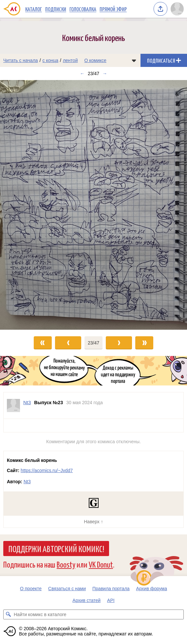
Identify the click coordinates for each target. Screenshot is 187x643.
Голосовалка (82, 8)
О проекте (31, 588)
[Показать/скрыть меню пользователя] (177, 9)
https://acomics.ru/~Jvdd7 (47, 470)
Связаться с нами (67, 588)
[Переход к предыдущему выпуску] (23, 205)
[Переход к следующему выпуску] (93, 205)
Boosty (66, 564)
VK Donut (101, 564)
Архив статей (86, 600)
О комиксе (95, 60)
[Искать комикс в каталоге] (8, 614)
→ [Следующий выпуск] (105, 73)
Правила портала (111, 588)
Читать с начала (20, 60)
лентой (70, 60)
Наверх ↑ (93, 521)
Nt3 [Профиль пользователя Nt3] (27, 402)
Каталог (33, 8)
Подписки (55, 8)
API (111, 600)
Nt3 (27, 481)
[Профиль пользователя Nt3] (13, 405)
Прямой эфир (113, 8)
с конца (51, 60)
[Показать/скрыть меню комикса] (133, 60)
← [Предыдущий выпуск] (82, 73)
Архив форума (151, 588)
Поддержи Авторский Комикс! (56, 548)
